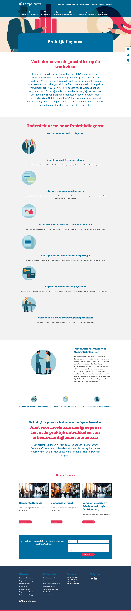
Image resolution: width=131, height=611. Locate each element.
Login (101, 5)
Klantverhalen (72, 5)
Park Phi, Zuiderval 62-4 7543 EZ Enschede (128, 60)
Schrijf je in (87, 554)
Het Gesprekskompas (26, 578)
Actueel (94, 5)
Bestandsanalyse (69, 14)
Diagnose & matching (29, 14)
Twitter (91, 578)
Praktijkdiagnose (44, 14)
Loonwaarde (57, 14)
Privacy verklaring (49, 586)
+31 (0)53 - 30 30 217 (128, 55)
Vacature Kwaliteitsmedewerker (53, 595)
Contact (109, 5)
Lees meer (23, 522)
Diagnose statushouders (86, 14)
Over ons (61, 5)
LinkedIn (95, 578)
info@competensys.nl (128, 49)
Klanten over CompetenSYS (52, 583)
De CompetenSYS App (26, 595)
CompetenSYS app (102, 14)
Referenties (84, 5)
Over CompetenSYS (49, 578)
